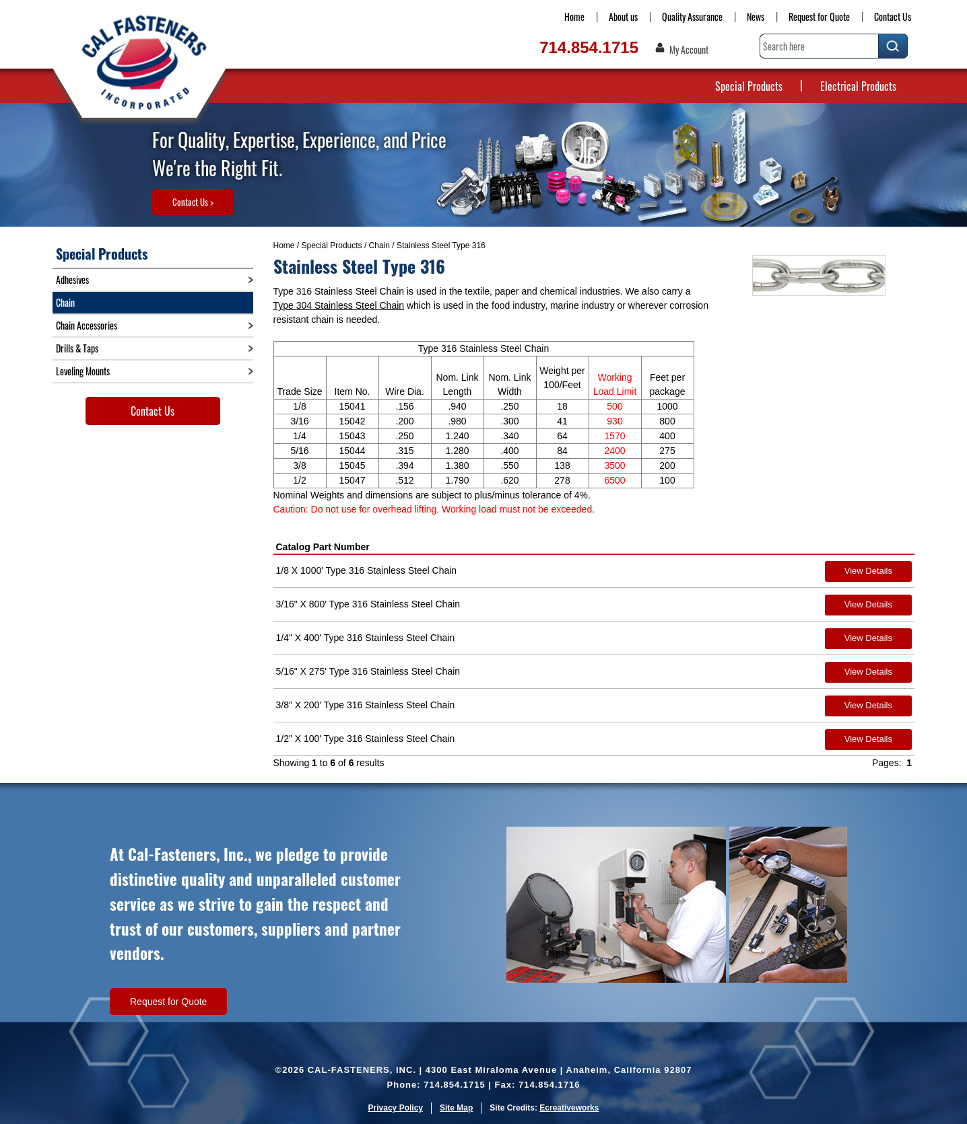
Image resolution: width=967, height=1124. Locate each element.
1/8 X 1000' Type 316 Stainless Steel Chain (366, 570)
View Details (868, 571)
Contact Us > (192, 202)
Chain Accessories (86, 325)
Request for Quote (819, 16)
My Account (688, 50)
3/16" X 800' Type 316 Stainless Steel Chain (368, 604)
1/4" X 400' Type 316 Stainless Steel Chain (365, 637)
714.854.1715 (588, 47)
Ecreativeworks (569, 1108)
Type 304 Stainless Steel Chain (339, 305)
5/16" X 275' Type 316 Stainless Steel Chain (368, 671)
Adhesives (72, 279)
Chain (379, 245)
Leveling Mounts (83, 371)
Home (574, 16)
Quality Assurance (692, 16)
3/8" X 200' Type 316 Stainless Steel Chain (365, 705)
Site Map (456, 1108)
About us (623, 16)
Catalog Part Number (323, 546)
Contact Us (892, 16)
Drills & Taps (77, 348)
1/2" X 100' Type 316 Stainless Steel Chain (365, 738)
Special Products (748, 86)
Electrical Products (858, 86)
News (755, 16)
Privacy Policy (395, 1108)
